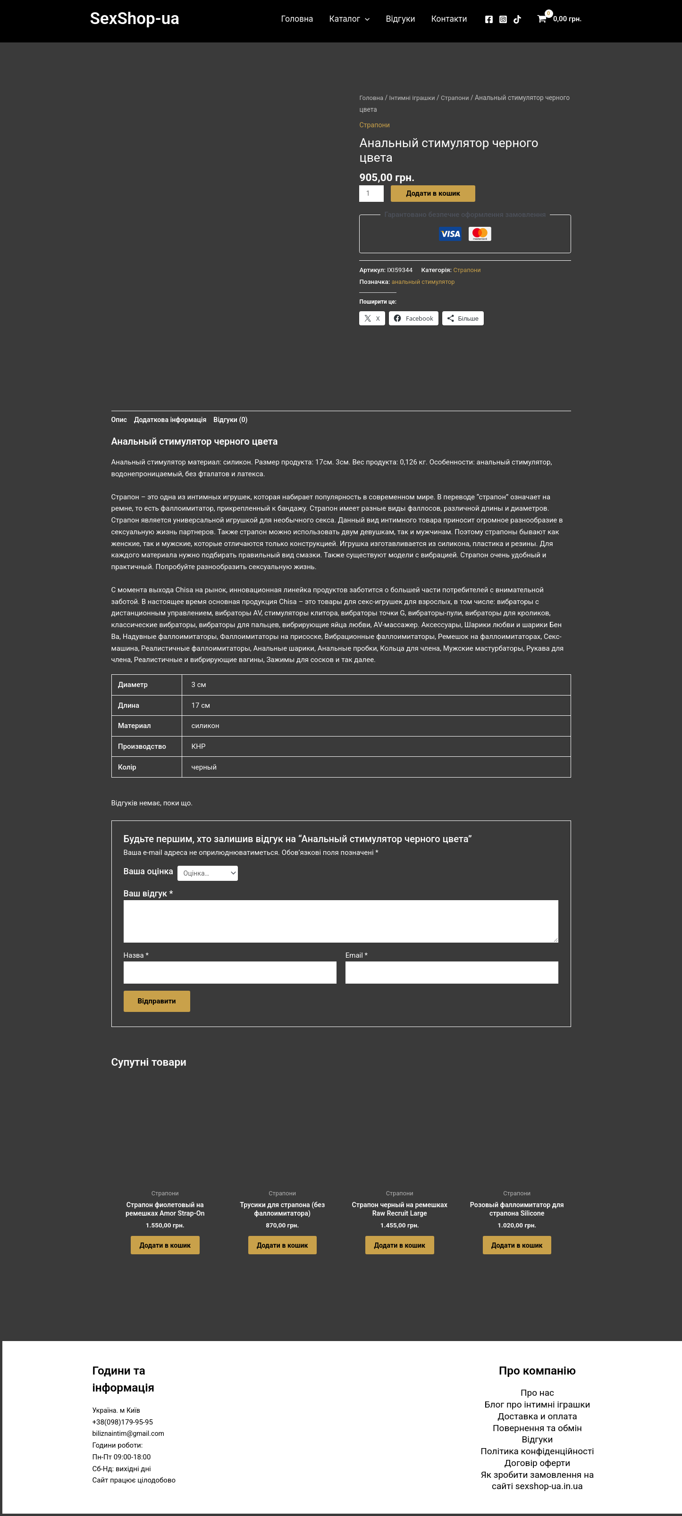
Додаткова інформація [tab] (173, 416)
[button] (365, 19)
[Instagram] (503, 19)
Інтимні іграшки (414, 97)
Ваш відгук (148, 892)
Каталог (349, 19)
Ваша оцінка (149, 868)
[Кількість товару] (372, 193)
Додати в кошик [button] (165, 1248)
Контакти (449, 19)
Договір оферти (537, 1463)
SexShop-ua (134, 18)
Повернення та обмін (537, 1428)
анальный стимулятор (425, 281)
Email (356, 954)
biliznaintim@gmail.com (130, 1434)
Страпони (459, 97)
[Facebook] (489, 19)
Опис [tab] (119, 416)
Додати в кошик (434, 193)
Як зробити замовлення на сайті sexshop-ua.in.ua (537, 1480)
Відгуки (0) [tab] (236, 416)
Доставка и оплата (537, 1416)
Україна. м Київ (118, 1410)
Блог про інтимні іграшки (537, 1404)
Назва (136, 954)
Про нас (537, 1392)
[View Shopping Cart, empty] (561, 19)
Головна (297, 19)
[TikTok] (517, 19)
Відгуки (400, 19)
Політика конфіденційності (537, 1451)
